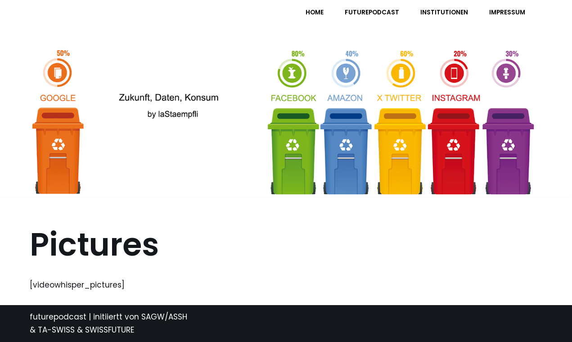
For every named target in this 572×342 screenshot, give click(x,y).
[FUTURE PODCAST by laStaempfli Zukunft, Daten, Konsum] (119, 18)
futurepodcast (58, 316)
